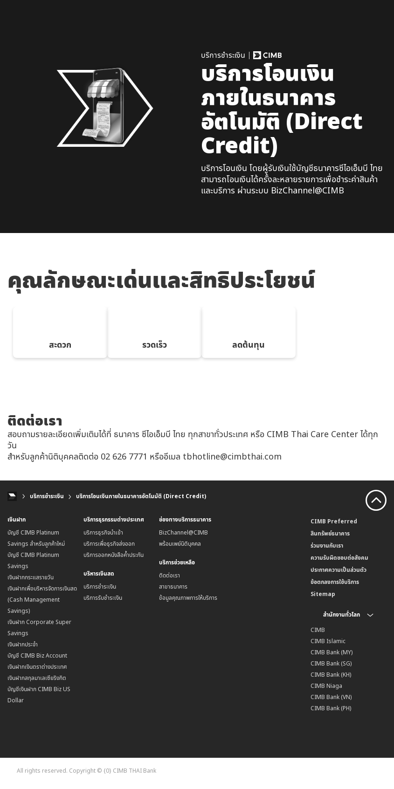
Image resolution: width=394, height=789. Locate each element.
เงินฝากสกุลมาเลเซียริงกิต (36, 679)
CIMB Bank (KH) (331, 676)
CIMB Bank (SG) (331, 665)
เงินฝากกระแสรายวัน (30, 579)
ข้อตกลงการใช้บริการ (335, 583)
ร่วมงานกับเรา (327, 547)
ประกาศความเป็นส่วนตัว (338, 571)
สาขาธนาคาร (173, 588)
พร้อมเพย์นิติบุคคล (180, 545)
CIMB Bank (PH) (331, 710)
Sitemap (323, 595)
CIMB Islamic (328, 642)
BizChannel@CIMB (183, 534)
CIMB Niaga (326, 687)
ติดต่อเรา (169, 577)
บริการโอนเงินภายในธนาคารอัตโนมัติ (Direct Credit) (141, 497)
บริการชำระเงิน (47, 497)
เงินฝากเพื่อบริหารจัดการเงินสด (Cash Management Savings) (42, 601)
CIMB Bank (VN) (331, 698)
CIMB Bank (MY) (332, 654)
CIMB (318, 631)
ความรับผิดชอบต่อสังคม (339, 559)
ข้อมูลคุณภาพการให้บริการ (188, 599)
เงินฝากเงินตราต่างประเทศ (37, 668)
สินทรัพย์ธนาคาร (330, 535)
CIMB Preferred (334, 523)
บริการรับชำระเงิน (102, 599)
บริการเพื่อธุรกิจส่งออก (109, 545)
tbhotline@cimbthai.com (232, 457)
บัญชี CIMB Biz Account (37, 657)
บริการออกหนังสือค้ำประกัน (113, 556)
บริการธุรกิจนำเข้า (103, 534)
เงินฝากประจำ (22, 646)
